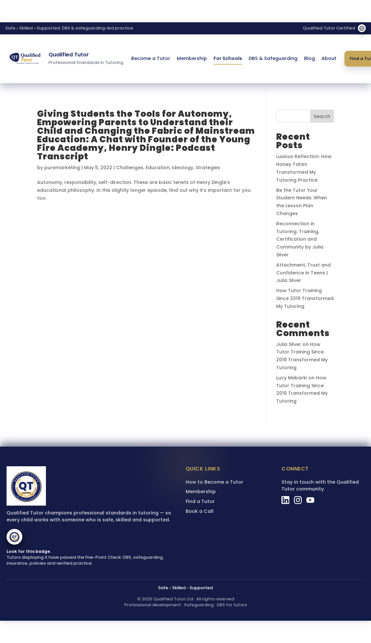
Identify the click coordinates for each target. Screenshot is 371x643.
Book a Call (200, 511)
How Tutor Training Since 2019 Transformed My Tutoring (305, 298)
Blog (309, 58)
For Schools (228, 58)
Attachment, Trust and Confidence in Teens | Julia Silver (303, 273)
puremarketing (62, 167)
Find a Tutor (200, 501)
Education (158, 167)
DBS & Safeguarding (273, 58)
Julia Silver (288, 344)
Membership (192, 58)
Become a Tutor (150, 58)
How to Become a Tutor (214, 482)
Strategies (208, 167)
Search (322, 116)
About (329, 58)
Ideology (182, 167)
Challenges (129, 167)
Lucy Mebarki (291, 377)
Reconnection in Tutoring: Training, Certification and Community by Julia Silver (299, 239)
